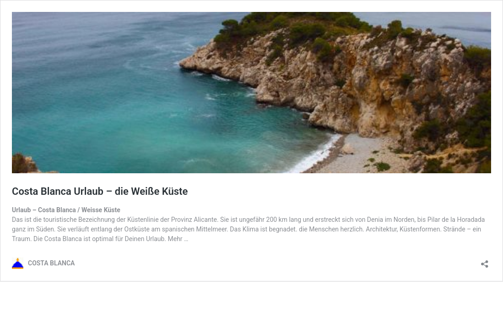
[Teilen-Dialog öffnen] (484, 261)
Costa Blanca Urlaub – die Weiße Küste (100, 191)
